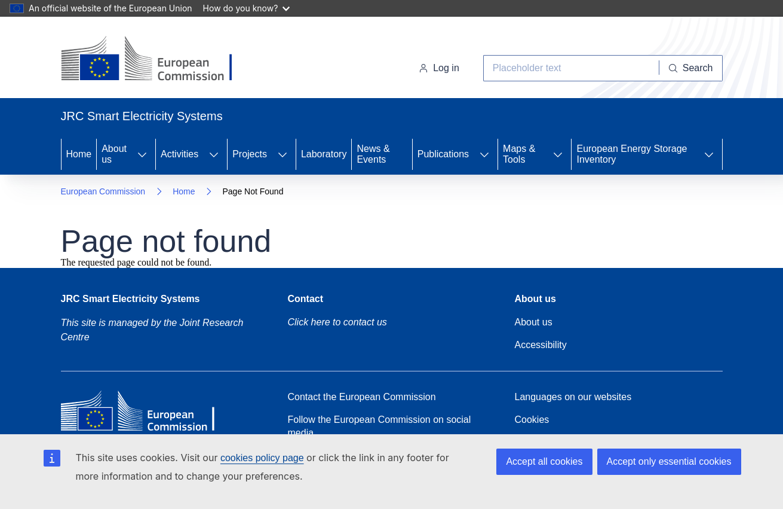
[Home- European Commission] (157, 60)
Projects (249, 154)
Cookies (532, 419)
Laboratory (324, 154)
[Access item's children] (142, 154)
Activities (179, 154)
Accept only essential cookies (669, 461)
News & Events (373, 154)
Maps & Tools (519, 154)
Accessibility (541, 345)
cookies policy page (262, 458)
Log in (439, 68)
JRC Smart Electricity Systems (130, 299)
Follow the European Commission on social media (379, 426)
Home (79, 154)
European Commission (103, 191)
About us (114, 154)
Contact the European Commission (362, 397)
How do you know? (246, 8)
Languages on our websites (573, 397)
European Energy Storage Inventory (631, 154)
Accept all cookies (544, 461)
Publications (443, 154)
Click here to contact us (337, 322)
